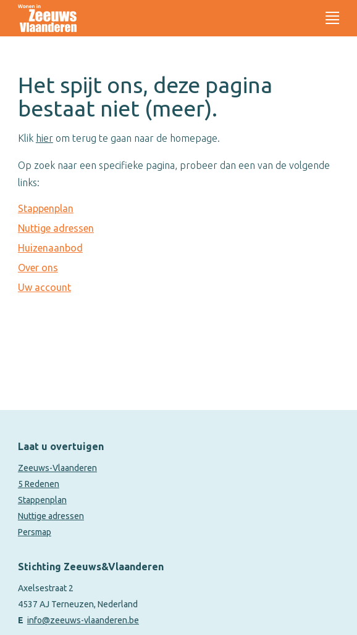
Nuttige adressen (56, 228)
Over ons (38, 267)
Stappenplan (46, 208)
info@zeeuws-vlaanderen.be (83, 620)
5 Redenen (38, 484)
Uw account (44, 287)
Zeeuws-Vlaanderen (57, 468)
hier (44, 138)
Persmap (34, 532)
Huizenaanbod (50, 247)
